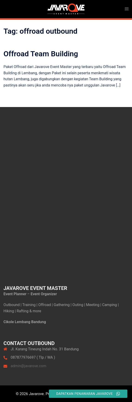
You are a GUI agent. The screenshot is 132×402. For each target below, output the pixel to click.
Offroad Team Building (40, 53)
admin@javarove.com (28, 366)
